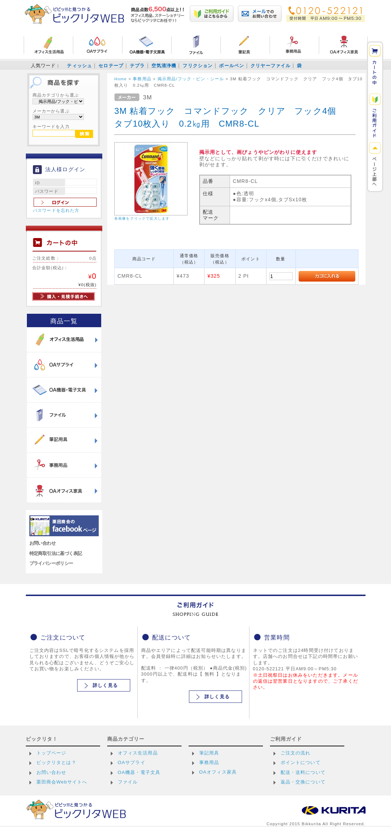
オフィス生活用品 (138, 753)
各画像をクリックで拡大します (141, 218)
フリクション (198, 65)
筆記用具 (209, 753)
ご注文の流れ (296, 753)
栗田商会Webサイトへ (61, 782)
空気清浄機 (164, 65)
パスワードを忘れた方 (56, 210)
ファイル (128, 782)
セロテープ (110, 65)
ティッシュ (79, 65)
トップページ (51, 753)
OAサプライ (131, 762)
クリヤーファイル (271, 65)
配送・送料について (303, 772)
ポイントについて (301, 762)
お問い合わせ (42, 543)
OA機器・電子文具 (139, 772)
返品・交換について (303, 782)
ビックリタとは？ (56, 762)
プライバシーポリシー (51, 563)
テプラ (137, 65)
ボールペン (231, 65)
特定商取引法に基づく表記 (55, 553)
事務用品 (209, 762)
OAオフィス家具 (218, 772)
